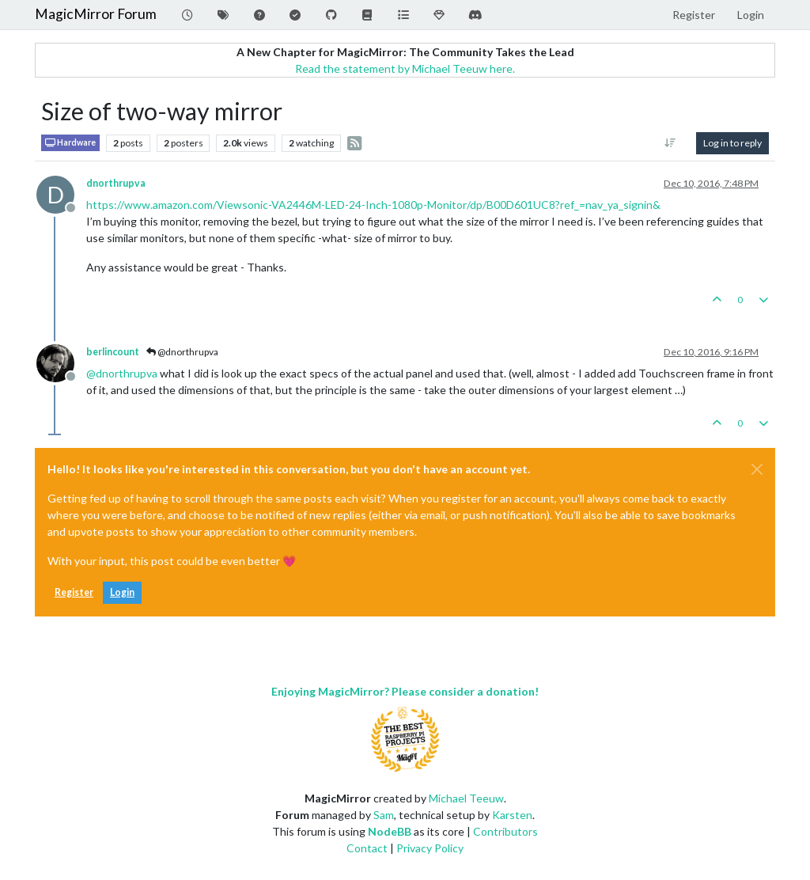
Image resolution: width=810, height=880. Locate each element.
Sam (383, 814)
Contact (367, 848)
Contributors (505, 831)
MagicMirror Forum (96, 14)
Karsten (512, 814)
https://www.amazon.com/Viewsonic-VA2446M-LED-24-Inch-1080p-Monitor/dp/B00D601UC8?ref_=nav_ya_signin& (373, 204)
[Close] (757, 469)
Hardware (70, 143)
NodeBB (389, 831)
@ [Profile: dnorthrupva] (121, 373)
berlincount (112, 352)
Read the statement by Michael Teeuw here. (405, 68)
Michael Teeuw (466, 798)
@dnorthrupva (182, 352)
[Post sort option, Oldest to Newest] (670, 143)
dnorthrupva (116, 183)
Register (74, 592)
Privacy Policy (430, 848)
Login (122, 592)
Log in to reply (732, 143)
